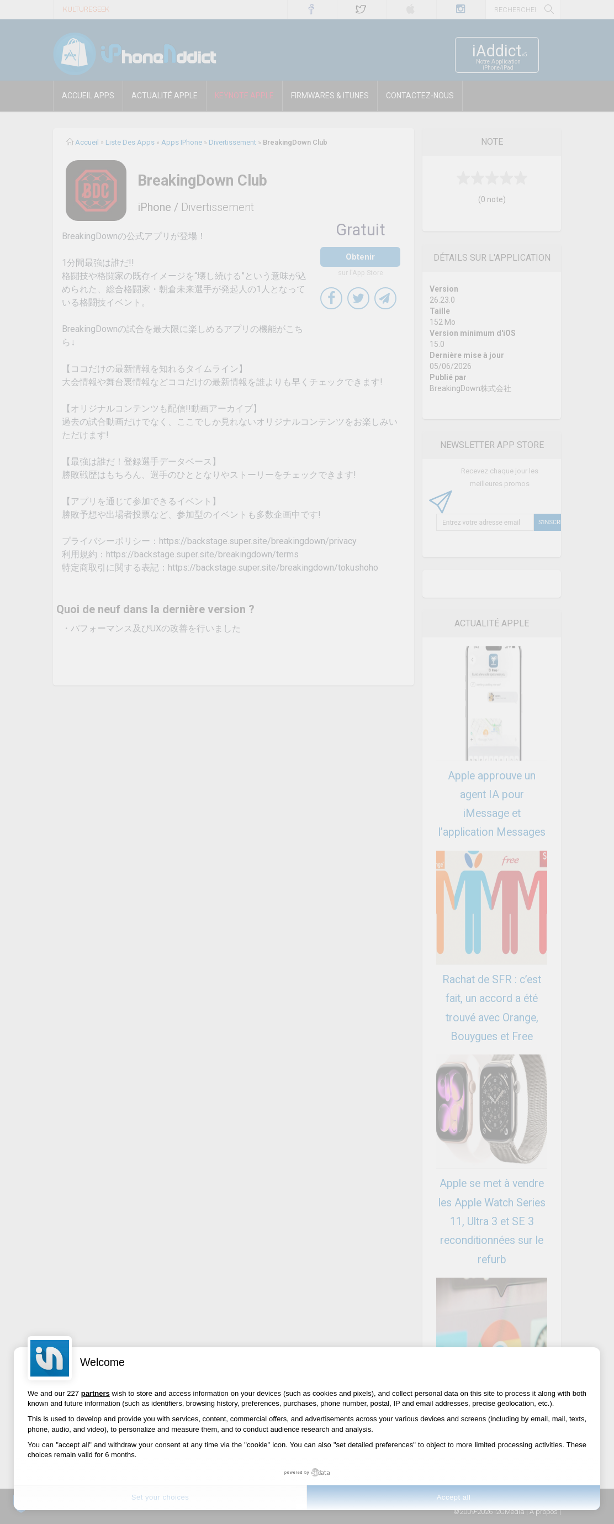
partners (95, 1393)
